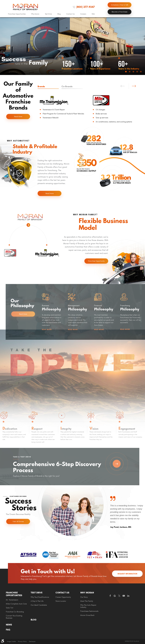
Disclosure (32, 641)
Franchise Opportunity (96, 261)
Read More (18, 117)
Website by (132, 641)
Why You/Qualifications (40, 597)
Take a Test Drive (117, 464)
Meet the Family (86, 601)
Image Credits (11, 641)
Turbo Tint (9, 608)
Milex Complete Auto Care (16, 604)
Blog (59, 14)
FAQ (93, 14)
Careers (83, 14)
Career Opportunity (63, 597)
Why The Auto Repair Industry (88, 606)
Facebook (110, 596)
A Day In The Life (37, 601)
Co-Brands (67, 86)
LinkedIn (128, 596)
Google (114, 596)
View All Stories (18, 521)
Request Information (127, 574)
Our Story (84, 597)
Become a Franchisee (119, 12)
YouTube (123, 596)
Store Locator (61, 601)
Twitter (119, 596)
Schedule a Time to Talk (119, 5)
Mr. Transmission (12, 600)
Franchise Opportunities (17, 14)
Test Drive (48, 14)
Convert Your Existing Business (14, 617)
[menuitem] (17, 14)
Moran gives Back (87, 615)
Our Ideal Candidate (39, 605)
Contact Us (70, 14)
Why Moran (35, 14)
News (9, 624)
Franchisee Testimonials (89, 611)
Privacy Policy (22, 641)
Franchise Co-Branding (15, 612)
